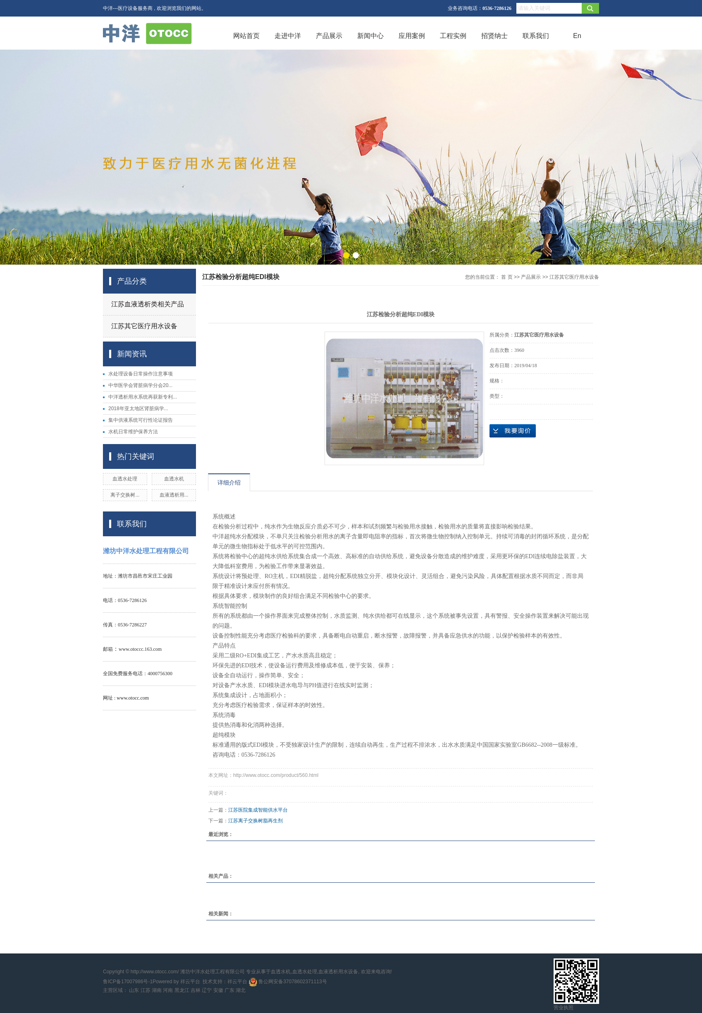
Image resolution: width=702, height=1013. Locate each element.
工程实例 (453, 35)
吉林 (196, 990)
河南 (168, 990)
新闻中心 (370, 35)
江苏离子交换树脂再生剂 (255, 821)
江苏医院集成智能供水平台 (258, 810)
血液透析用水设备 (338, 972)
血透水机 (174, 479)
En (577, 35)
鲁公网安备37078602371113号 (288, 981)
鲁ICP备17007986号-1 (128, 981)
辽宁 (207, 990)
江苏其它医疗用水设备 (144, 326)
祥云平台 (190, 981)
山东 (134, 990)
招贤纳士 (494, 35)
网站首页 (246, 35)
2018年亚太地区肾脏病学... (138, 408)
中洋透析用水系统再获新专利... (142, 397)
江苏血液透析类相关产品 (147, 304)
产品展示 (329, 35)
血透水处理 (124, 479)
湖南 (157, 990)
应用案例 (412, 35)
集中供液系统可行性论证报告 (140, 420)
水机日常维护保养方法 (133, 432)
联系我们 (536, 35)
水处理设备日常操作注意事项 (140, 374)
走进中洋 (288, 35)
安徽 (218, 990)
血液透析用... (174, 495)
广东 (229, 990)
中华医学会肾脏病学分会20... (140, 385)
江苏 (145, 990)
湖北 (241, 990)
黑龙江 (181, 990)
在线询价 (512, 430)
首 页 (506, 277)
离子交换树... (124, 495)
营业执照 (563, 1008)
